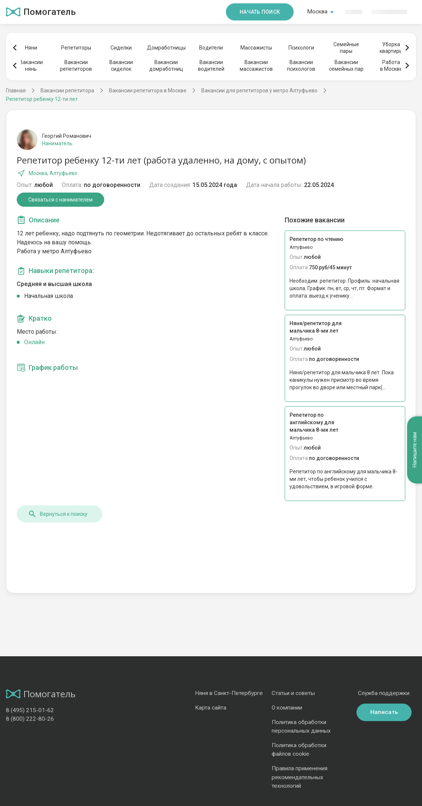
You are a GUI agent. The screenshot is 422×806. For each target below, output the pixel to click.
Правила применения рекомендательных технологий (299, 777)
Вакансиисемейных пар (346, 65)
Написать (384, 712)
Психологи (301, 48)
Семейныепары (346, 47)
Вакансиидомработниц (166, 65)
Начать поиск (260, 12)
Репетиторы (76, 48)
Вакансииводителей (211, 65)
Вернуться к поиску (57, 514)
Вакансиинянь (31, 65)
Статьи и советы (293, 693)
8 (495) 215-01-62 (30, 710)
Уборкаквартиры (391, 47)
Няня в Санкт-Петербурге (229, 693)
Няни (31, 48)
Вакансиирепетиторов (76, 65)
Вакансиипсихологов (301, 65)
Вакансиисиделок (121, 65)
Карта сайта (210, 707)
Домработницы (166, 48)
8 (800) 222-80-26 (30, 718)
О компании (287, 707)
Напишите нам (415, 450)
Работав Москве (391, 65)
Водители (211, 48)
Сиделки (121, 48)
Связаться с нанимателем (60, 200)
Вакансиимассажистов (256, 65)
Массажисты (256, 48)
